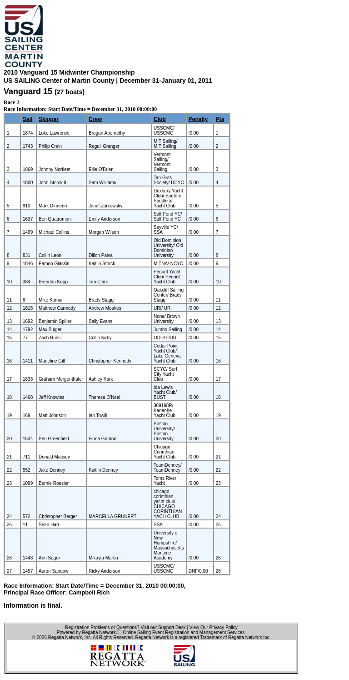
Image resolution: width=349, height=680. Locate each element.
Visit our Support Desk (162, 627)
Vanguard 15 (28, 91)
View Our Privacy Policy (213, 627)
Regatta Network (65, 637)
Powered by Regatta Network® (88, 632)
